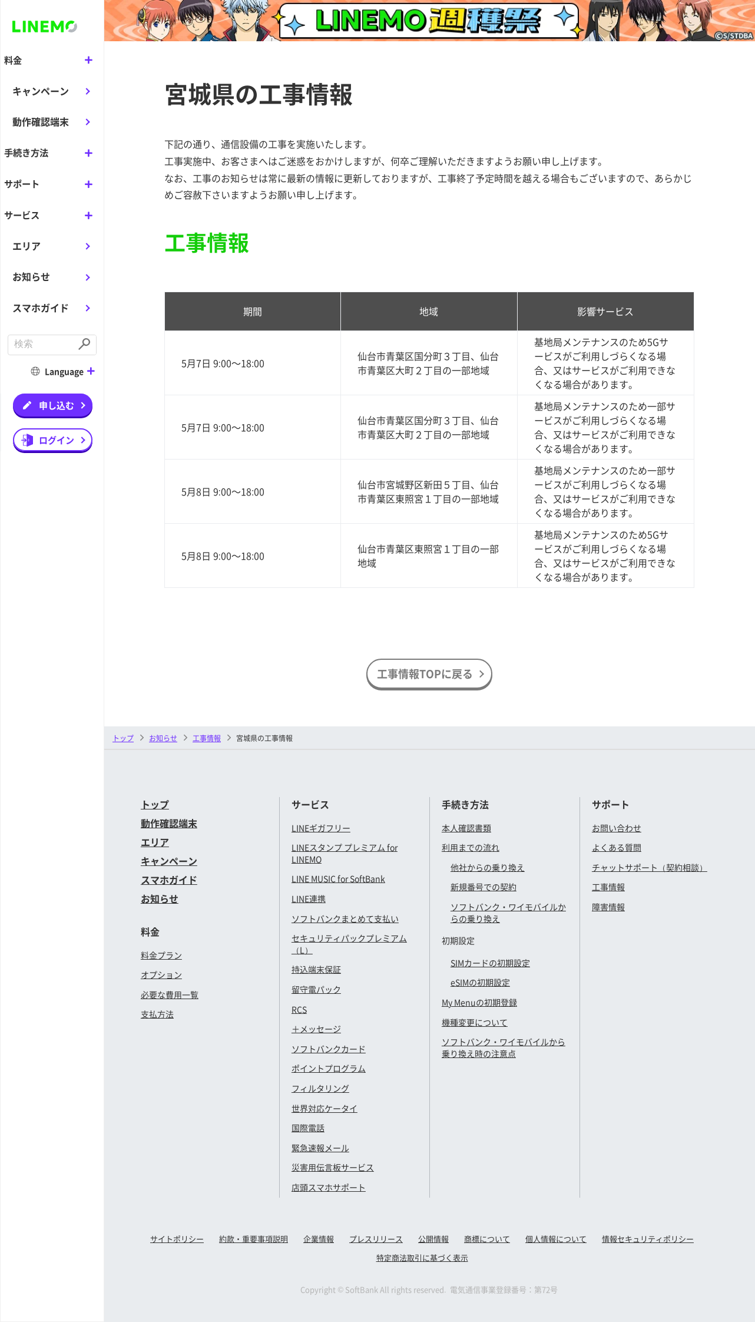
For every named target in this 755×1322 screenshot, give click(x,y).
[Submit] (85, 344)
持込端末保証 (316, 969)
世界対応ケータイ (324, 1108)
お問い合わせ (616, 828)
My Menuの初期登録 (479, 1002)
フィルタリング (320, 1088)
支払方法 (157, 1014)
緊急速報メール (320, 1148)
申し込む (56, 404)
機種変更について (475, 1022)
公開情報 (433, 1238)
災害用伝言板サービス (333, 1167)
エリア (26, 244)
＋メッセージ (316, 1029)
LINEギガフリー (321, 828)
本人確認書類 (466, 828)
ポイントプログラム (329, 1068)
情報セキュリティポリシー (648, 1238)
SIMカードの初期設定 (490, 963)
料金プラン (161, 955)
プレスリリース (376, 1238)
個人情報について (556, 1238)
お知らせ (31, 276)
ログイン (56, 438)
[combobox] (41, 344)
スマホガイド (40, 306)
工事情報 (608, 887)
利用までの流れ (470, 847)
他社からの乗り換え (488, 867)
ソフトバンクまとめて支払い (345, 918)
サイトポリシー (177, 1238)
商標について (487, 1238)
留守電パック (316, 989)
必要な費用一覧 (169, 994)
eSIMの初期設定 (480, 982)
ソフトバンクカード (329, 1049)
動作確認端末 (40, 121)
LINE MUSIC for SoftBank (338, 878)
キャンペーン (40, 90)
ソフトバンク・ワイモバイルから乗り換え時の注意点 (503, 1047)
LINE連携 (309, 898)
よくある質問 (616, 847)
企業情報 (318, 1238)
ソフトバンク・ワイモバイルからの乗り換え (508, 912)
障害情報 (608, 907)
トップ (123, 738)
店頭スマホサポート (329, 1187)
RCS (299, 1009)
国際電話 (308, 1127)
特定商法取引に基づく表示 (422, 1257)
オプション (161, 974)
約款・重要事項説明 (253, 1238)
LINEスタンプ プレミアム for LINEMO (345, 853)
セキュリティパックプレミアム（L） (349, 944)
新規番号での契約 (483, 887)
